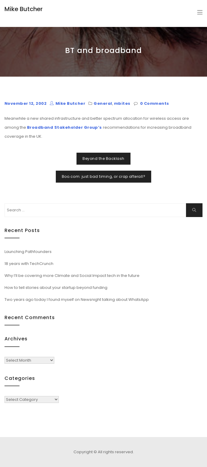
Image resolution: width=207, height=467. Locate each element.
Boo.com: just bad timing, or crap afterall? (104, 176)
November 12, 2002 (25, 103)
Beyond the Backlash (103, 158)
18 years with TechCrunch (28, 263)
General (103, 103)
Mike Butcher (23, 9)
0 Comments (154, 103)
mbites (122, 103)
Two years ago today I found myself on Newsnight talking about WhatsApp (76, 299)
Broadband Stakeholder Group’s (64, 127)
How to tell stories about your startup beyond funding (55, 287)
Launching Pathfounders (28, 251)
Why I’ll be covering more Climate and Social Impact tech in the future (72, 275)
